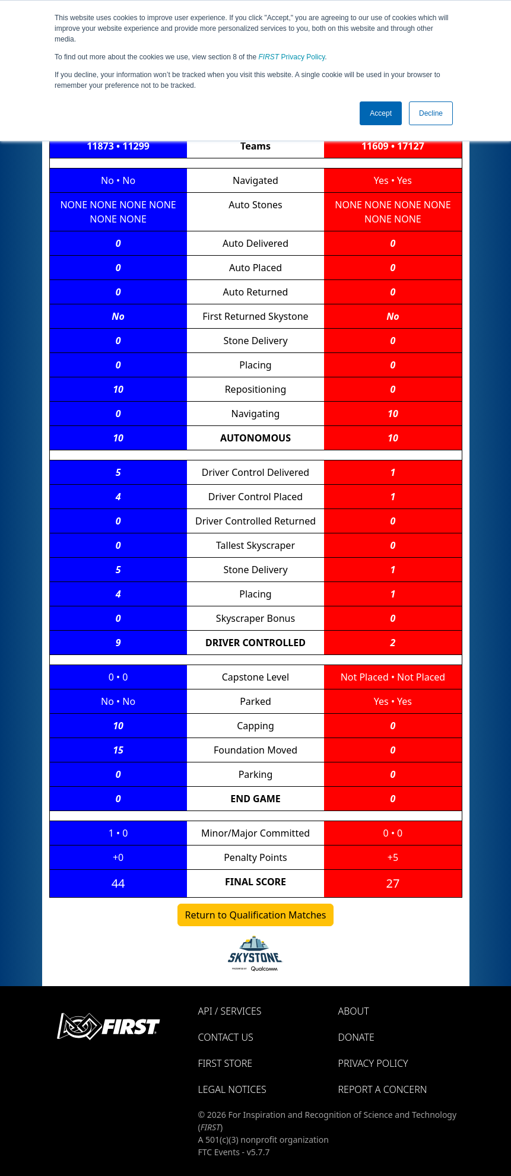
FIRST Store (225, 1063)
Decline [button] (431, 113)
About (353, 1011)
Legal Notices (232, 1089)
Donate (356, 1037)
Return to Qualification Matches (255, 914)
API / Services (230, 1011)
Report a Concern (382, 1089)
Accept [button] (381, 113)
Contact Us (225, 1037)
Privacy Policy (292, 57)
